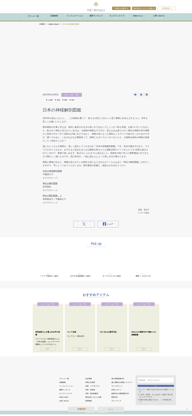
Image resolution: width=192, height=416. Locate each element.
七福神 (49, 100)
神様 (64, 100)
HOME (42, 24)
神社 (72, 100)
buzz (110, 409)
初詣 (57, 100)
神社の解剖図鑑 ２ (52, 195)
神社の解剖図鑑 (50, 183)
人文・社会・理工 (71, 95)
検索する (155, 386)
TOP (185, 406)
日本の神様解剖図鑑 (52, 171)
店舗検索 (81, 409)
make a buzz (53, 24)
